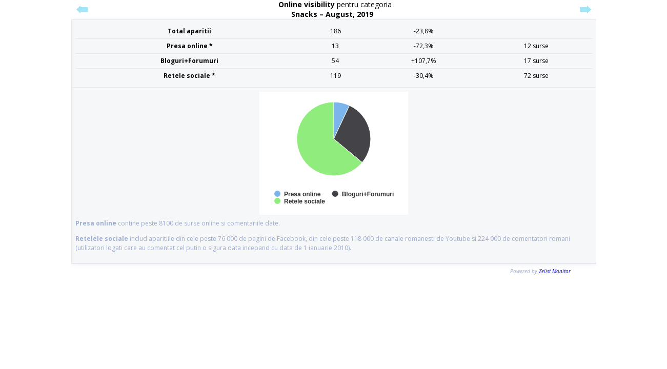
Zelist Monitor (555, 271)
